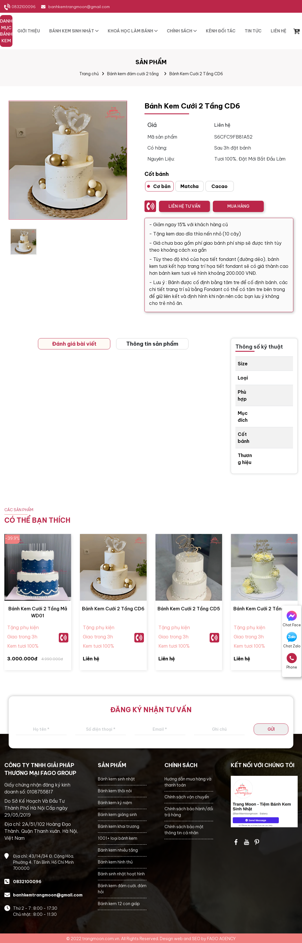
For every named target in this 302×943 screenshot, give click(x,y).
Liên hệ (91, 659)
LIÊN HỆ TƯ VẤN (184, 206)
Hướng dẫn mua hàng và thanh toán (187, 782)
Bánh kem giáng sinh (117, 814)
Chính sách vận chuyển (186, 797)
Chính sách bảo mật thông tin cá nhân (184, 829)
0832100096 (24, 6)
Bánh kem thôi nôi (115, 790)
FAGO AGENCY (221, 938)
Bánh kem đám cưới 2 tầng (133, 73)
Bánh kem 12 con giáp (119, 903)
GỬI (271, 729)
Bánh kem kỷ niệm (115, 802)
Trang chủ (89, 73)
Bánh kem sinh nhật (116, 779)
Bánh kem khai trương (118, 826)
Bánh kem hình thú (115, 862)
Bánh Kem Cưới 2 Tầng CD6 (196, 73)
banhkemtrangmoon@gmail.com (79, 6)
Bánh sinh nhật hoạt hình (121, 873)
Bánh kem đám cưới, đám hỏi (122, 888)
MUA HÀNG (238, 206)
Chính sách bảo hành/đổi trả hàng (188, 811)
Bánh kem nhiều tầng (118, 850)
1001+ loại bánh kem (117, 838)
